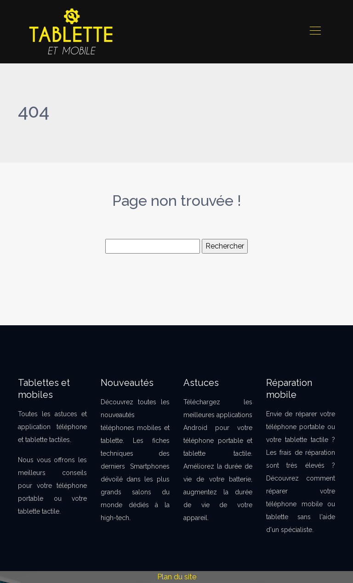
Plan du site (176, 576)
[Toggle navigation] (315, 32)
